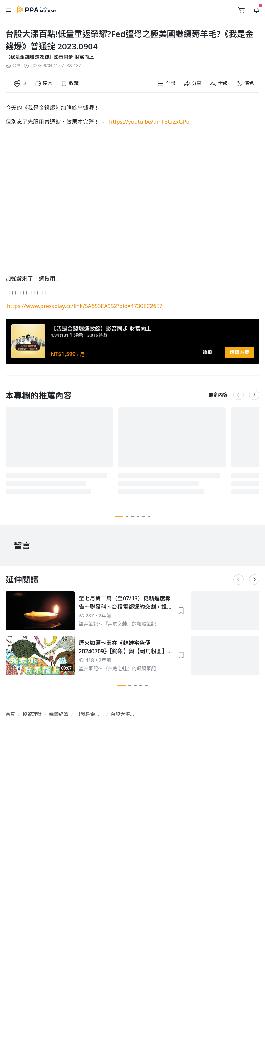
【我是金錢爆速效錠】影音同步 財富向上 (50, 57)
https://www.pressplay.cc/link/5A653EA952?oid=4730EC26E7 (85, 306)
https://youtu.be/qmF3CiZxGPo (149, 121)
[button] (8, 10)
